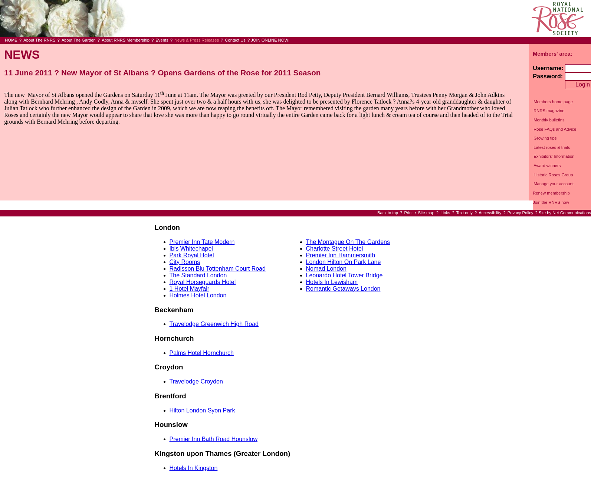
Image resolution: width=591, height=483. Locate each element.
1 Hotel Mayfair (190, 288)
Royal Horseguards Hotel (203, 282)
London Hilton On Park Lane (343, 262)
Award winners (547, 165)
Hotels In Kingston (194, 468)
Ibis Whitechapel (191, 248)
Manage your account (553, 184)
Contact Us (235, 40)
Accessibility (490, 213)
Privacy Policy (520, 213)
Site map (426, 213)
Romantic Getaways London (343, 288)
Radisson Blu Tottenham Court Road (218, 268)
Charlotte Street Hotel (334, 248)
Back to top (387, 213)
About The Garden (79, 40)
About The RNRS (39, 40)
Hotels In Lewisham (332, 282)
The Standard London (198, 275)
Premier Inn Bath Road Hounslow (213, 439)
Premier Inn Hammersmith (340, 255)
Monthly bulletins (548, 120)
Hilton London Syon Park (202, 410)
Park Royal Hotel (192, 255)
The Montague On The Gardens (348, 242)
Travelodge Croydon (196, 381)
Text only (464, 213)
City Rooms (185, 262)
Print (408, 213)
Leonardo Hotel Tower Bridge (344, 275)
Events (161, 40)
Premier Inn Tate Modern (202, 242)
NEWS (22, 54)
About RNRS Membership (126, 40)
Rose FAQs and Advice (554, 129)
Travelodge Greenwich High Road (214, 324)
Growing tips (544, 138)
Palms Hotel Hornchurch (202, 353)
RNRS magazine (548, 110)
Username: (548, 68)
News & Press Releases (196, 40)
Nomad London (326, 268)
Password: (548, 76)
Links (445, 213)
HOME (11, 40)
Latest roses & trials (551, 147)
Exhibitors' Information (553, 156)
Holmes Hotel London (198, 295)
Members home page (553, 101)
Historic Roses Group (553, 175)
